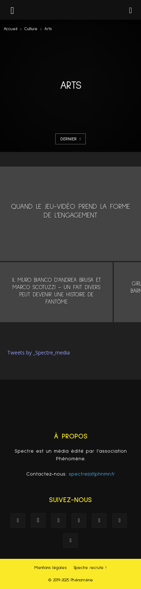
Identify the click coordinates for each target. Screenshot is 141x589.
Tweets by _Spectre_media (38, 352)
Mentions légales (51, 568)
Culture (30, 29)
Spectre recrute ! (89, 568)
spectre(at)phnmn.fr (92, 474)
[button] (131, 10)
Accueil (10, 29)
